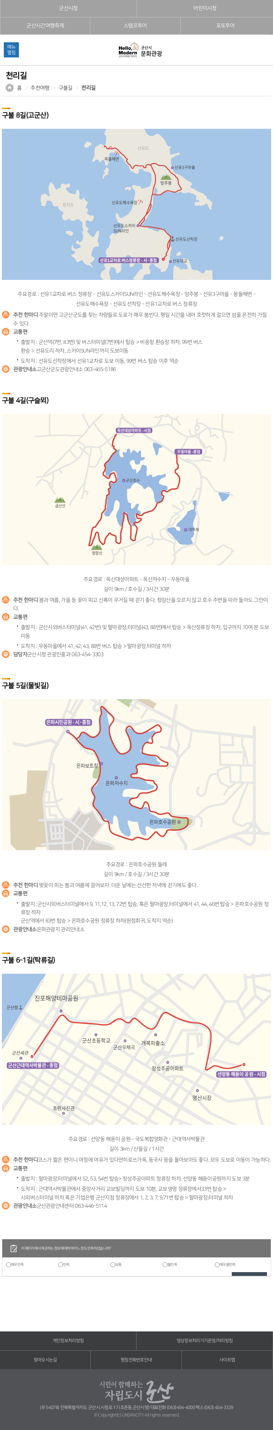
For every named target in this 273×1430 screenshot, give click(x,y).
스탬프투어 (135, 26)
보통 (118, 1264)
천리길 (88, 88)
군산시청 (68, 8)
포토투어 (225, 26)
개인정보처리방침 (68, 1340)
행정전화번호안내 (136, 1359)
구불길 (66, 88)
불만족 (172, 1264)
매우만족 (17, 1264)
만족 (66, 1264)
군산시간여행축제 (45, 26)
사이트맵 (227, 1359)
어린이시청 (205, 8)
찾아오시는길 (45, 1359)
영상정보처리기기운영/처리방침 (205, 1340)
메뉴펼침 (11, 49)
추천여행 (40, 88)
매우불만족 (228, 1264)
